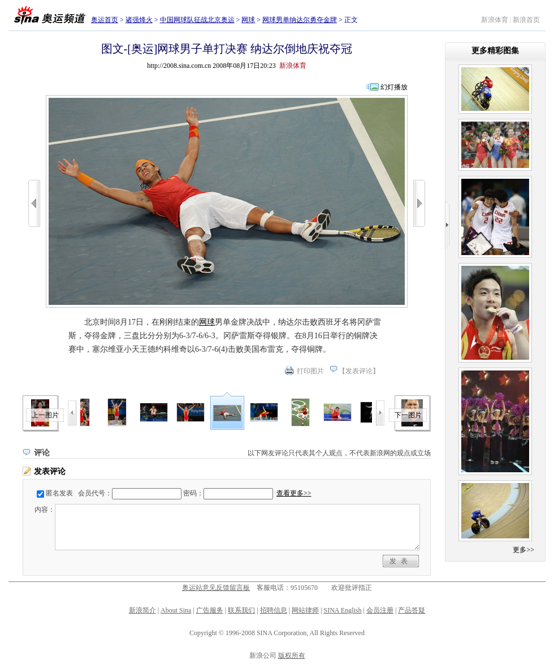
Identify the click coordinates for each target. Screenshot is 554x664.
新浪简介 (142, 610)
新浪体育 (494, 20)
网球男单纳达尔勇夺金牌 (299, 20)
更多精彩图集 (495, 50)
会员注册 (379, 610)
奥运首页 (104, 20)
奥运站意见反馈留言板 (216, 588)
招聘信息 (273, 610)
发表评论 (359, 371)
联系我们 (241, 610)
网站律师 (305, 610)
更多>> (523, 550)
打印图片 (310, 371)
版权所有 (291, 655)
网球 (248, 20)
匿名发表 (59, 493)
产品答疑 (411, 610)
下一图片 (408, 415)
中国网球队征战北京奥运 (197, 20)
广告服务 (209, 610)
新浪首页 (526, 20)
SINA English (342, 610)
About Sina (176, 610)
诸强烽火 (139, 20)
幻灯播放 (394, 87)
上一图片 (45, 415)
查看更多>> (293, 493)
